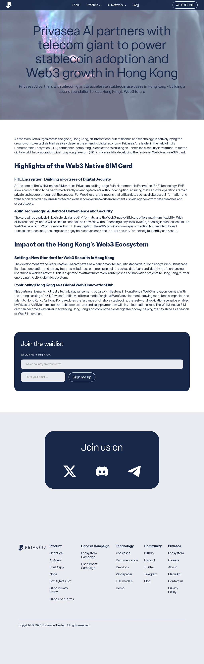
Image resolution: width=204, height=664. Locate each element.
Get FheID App (185, 5)
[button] (93, 5)
